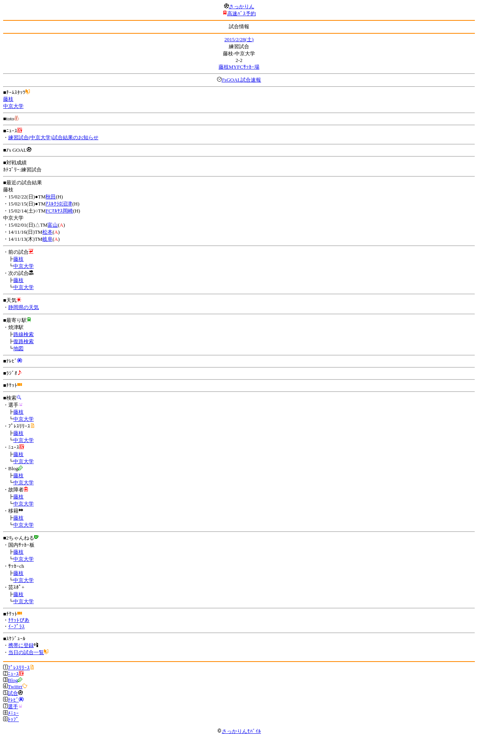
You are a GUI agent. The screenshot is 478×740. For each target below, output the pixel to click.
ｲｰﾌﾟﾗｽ (16, 626)
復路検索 (23, 341)
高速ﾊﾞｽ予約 (241, 13)
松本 (47, 232)
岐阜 (47, 239)
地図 (18, 348)
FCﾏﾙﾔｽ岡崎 (59, 211)
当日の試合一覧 (26, 652)
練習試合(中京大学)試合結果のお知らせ (53, 137)
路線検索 (23, 334)
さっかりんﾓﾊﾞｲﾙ (239, 731)
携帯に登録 (21, 645)
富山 (52, 225)
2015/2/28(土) (239, 39)
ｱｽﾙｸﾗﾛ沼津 (59, 204)
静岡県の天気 (23, 307)
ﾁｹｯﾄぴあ (18, 620)
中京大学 (13, 106)
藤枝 (8, 99)
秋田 (51, 197)
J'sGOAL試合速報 (241, 80)
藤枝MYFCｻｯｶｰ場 (239, 67)
